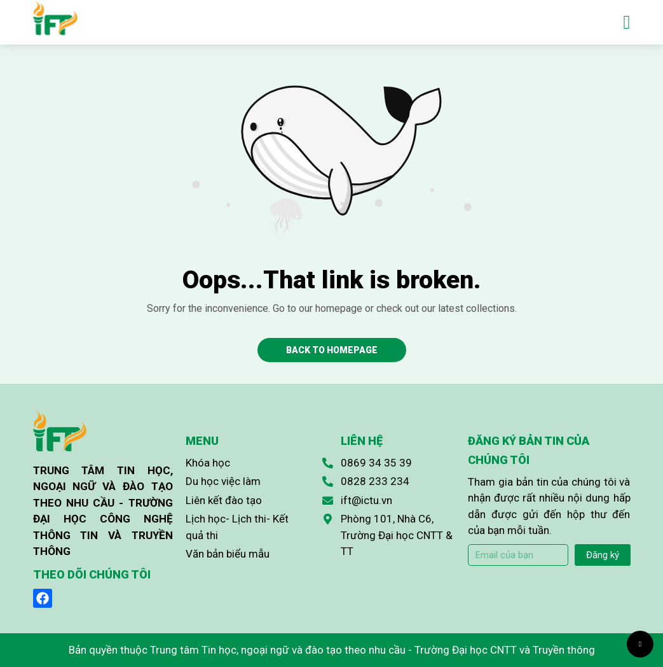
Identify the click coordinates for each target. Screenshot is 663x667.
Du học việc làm (223, 481)
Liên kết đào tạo (224, 500)
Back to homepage (332, 350)
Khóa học (208, 462)
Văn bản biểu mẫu (228, 553)
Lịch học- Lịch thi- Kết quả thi (237, 527)
